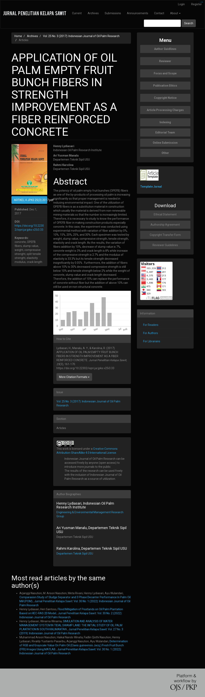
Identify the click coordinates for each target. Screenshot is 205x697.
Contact (159, 13)
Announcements (137, 13)
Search (188, 23)
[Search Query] (162, 23)
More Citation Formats (74, 377)
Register (196, 4)
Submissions (113, 13)
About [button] (175, 13)
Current (77, 13)
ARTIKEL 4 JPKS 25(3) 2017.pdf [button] (30, 200)
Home (18, 36)
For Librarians (151, 341)
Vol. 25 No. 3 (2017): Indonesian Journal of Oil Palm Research (81, 36)
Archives (93, 13)
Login (181, 4)
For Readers (150, 324)
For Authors (150, 333)
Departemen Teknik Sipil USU (74, 553)
